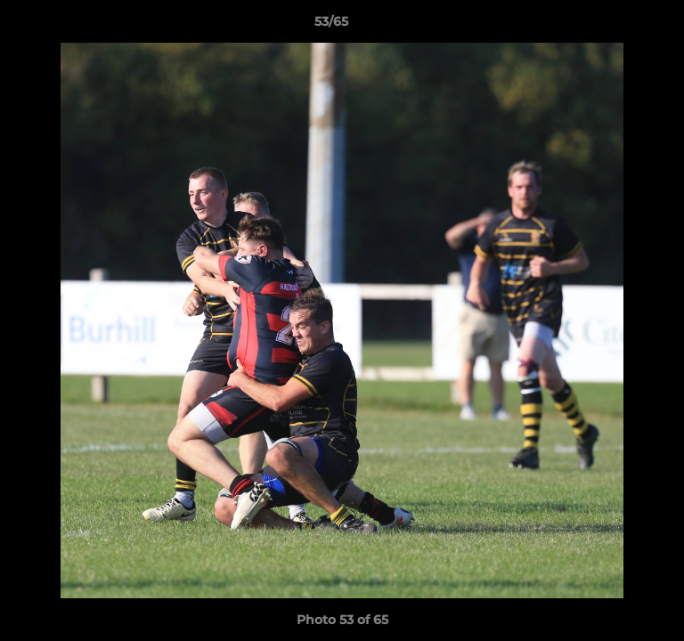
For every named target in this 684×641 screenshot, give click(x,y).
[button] (620, 26)
